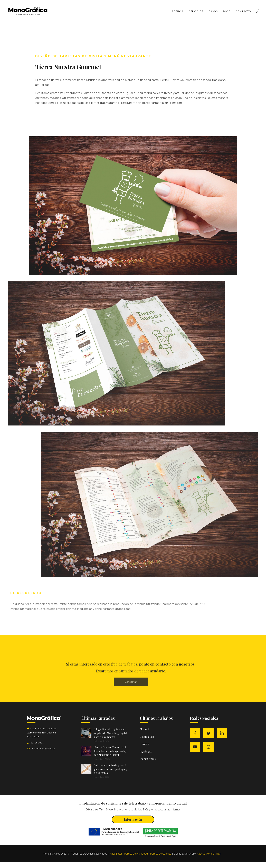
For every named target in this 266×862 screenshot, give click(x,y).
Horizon (144, 744)
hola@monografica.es (42, 748)
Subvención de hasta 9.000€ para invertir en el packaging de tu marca (110, 768)
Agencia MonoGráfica (209, 853)
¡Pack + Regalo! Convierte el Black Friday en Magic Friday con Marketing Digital (110, 751)
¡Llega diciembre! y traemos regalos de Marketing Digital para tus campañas (110, 733)
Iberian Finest (148, 758)
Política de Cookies (160, 853)
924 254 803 (37, 742)
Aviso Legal (116, 853)
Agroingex (146, 751)
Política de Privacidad (136, 853)
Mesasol (144, 729)
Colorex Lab (147, 736)
